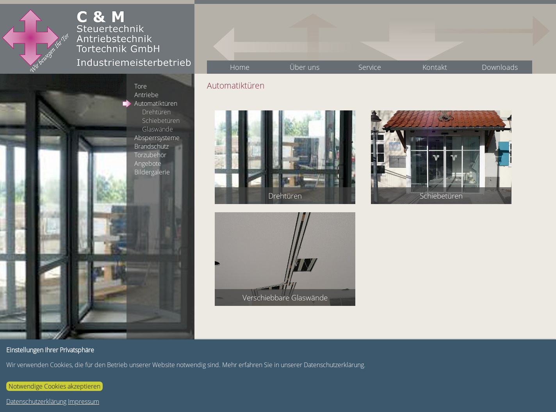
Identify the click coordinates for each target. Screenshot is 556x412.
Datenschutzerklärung (36, 401)
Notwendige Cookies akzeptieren (54, 386)
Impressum (83, 401)
